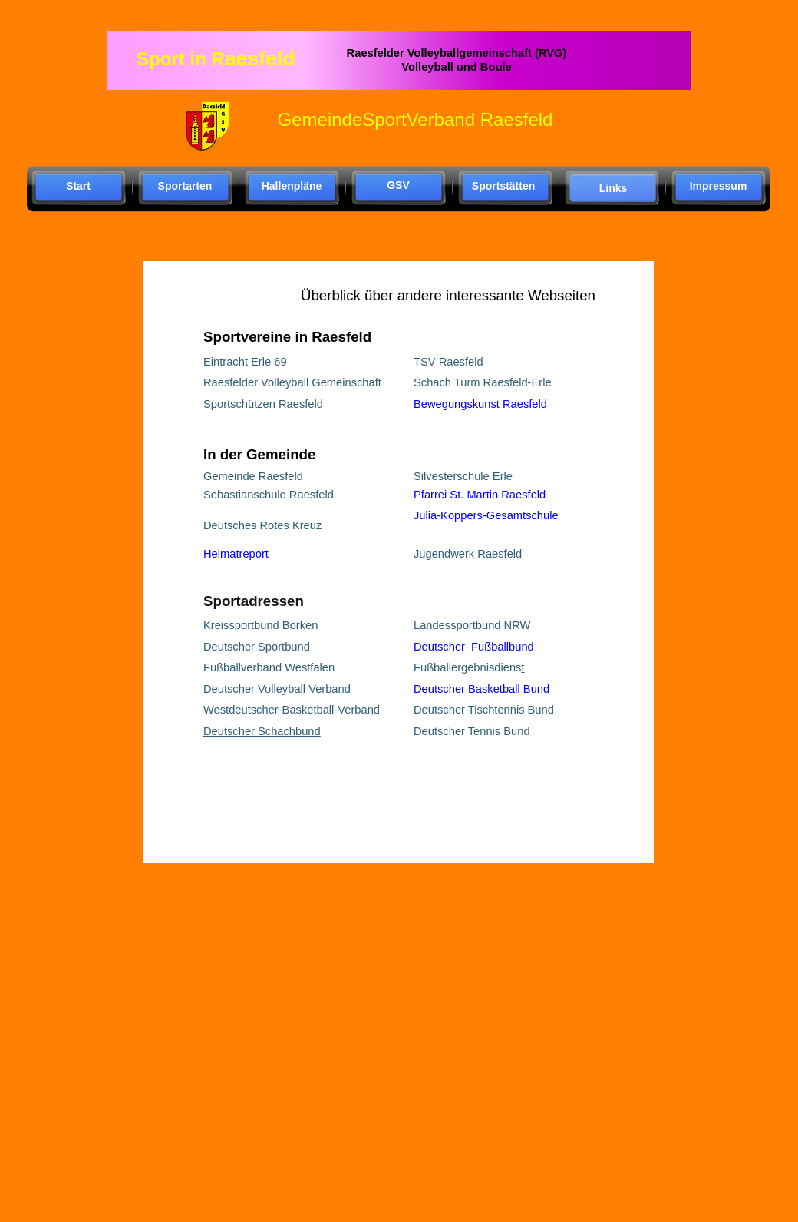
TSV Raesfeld (448, 362)
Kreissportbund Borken (260, 625)
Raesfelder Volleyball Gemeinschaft (292, 382)
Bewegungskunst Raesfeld (480, 404)
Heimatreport (236, 554)
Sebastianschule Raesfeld (268, 494)
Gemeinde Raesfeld (253, 476)
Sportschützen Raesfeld (263, 404)
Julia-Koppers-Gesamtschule (486, 515)
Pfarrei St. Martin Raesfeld (480, 494)
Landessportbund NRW (472, 625)
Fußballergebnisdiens (467, 667)
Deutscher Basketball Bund (481, 689)
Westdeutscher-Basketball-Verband (291, 710)
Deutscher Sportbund (256, 647)
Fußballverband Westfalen (269, 667)
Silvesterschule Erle (463, 476)
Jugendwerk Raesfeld (468, 554)
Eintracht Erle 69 (245, 362)
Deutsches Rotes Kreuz (262, 525)
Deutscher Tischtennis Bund (484, 710)
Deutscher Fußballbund (474, 647)
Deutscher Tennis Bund (472, 731)
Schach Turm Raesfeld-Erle (483, 382)
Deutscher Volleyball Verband (277, 689)
